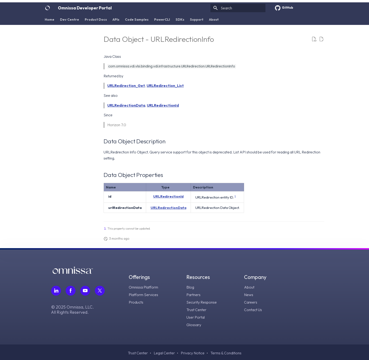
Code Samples (136, 19)
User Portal (195, 317)
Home (49, 19)
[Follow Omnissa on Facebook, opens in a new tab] (71, 291)
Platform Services (143, 294)
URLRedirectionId (163, 105)
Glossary (193, 324)
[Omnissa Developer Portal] (47, 8)
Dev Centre (69, 19)
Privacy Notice (193, 353)
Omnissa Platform (143, 287)
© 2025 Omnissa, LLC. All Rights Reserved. (72, 310)
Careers (250, 302)
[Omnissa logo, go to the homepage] (72, 272)
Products (136, 302)
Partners (193, 294)
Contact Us (253, 309)
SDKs (180, 19)
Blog (190, 287)
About (214, 19)
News (248, 294)
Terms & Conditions (225, 353)
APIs (115, 19)
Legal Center (164, 353)
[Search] (237, 8)
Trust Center (196, 309)
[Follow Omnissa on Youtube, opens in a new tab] (85, 291)
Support (196, 19)
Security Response (201, 302)
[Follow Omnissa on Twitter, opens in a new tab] (100, 291)
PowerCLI (162, 19)
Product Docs (96, 19)
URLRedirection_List (165, 85)
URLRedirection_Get (126, 85)
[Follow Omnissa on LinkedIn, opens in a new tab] (56, 291)
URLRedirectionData (126, 105)
